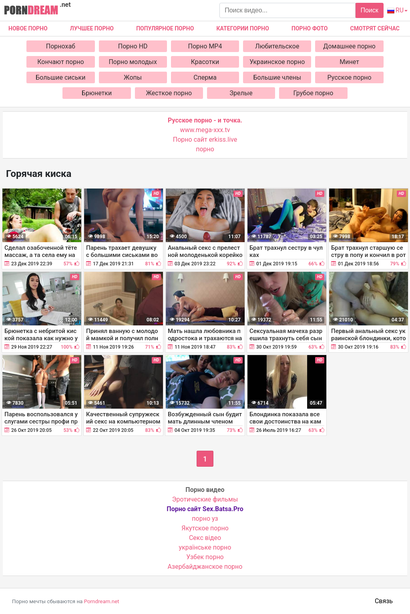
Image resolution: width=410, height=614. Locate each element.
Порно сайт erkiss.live (205, 139)
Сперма (205, 77)
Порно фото (309, 28)
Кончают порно (60, 62)
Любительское (277, 46)
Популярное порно (165, 28)
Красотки (205, 62)
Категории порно (243, 28)
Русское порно (350, 77)
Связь (384, 601)
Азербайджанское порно (205, 566)
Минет (349, 62)
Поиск (369, 10)
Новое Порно (28, 28)
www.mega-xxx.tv (205, 130)
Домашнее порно (349, 46)
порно (205, 149)
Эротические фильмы (205, 499)
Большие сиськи (60, 77)
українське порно (205, 547)
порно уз (205, 518)
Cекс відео (205, 538)
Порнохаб (60, 46)
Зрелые (241, 93)
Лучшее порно (92, 28)
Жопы (133, 77)
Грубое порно (313, 93)
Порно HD (133, 46)
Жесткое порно (169, 93)
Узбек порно (205, 557)
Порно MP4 (205, 46)
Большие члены (277, 77)
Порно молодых (133, 62)
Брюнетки (97, 93)
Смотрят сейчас (375, 28)
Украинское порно (277, 62)
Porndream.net (101, 601)
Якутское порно (205, 528)
